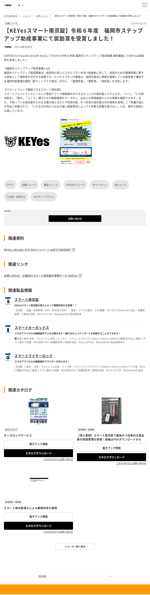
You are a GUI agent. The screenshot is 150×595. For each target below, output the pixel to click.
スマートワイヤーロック (34, 355)
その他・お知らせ (16, 196)
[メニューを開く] (144, 5)
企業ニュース (29, 184)
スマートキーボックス (32, 327)
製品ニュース (51, 184)
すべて (10, 184)
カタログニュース (75, 184)
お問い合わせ (75, 218)
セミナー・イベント (43, 196)
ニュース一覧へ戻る (75, 546)
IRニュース (120, 184)
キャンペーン (100, 184)
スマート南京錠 (27, 299)
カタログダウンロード (38, 453)
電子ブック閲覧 (38, 444)
